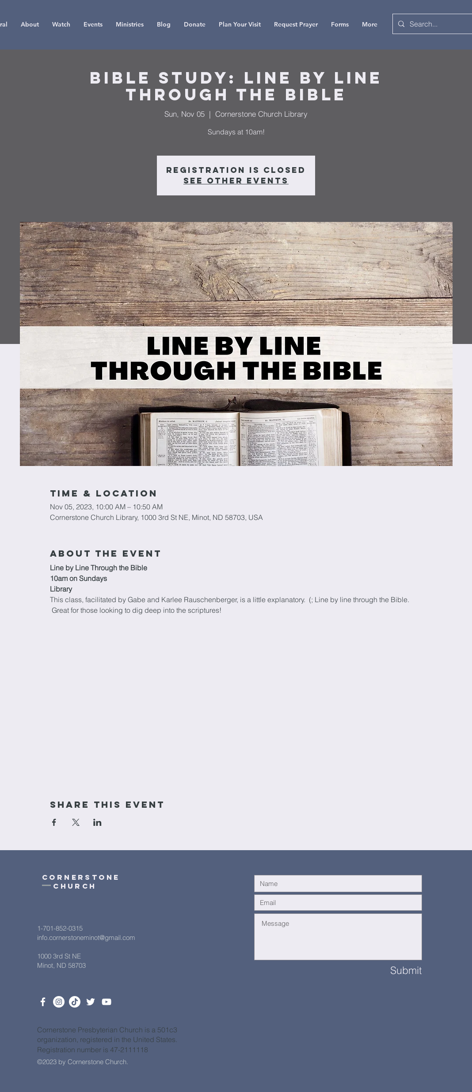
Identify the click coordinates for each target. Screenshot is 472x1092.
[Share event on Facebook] (54, 822)
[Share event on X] (76, 822)
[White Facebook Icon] (43, 1002)
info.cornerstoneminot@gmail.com (86, 937)
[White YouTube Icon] (106, 1002)
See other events (236, 181)
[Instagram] (59, 1002)
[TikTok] (74, 1002)
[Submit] (390, 970)
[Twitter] (90, 1002)
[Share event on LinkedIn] (97, 822)
